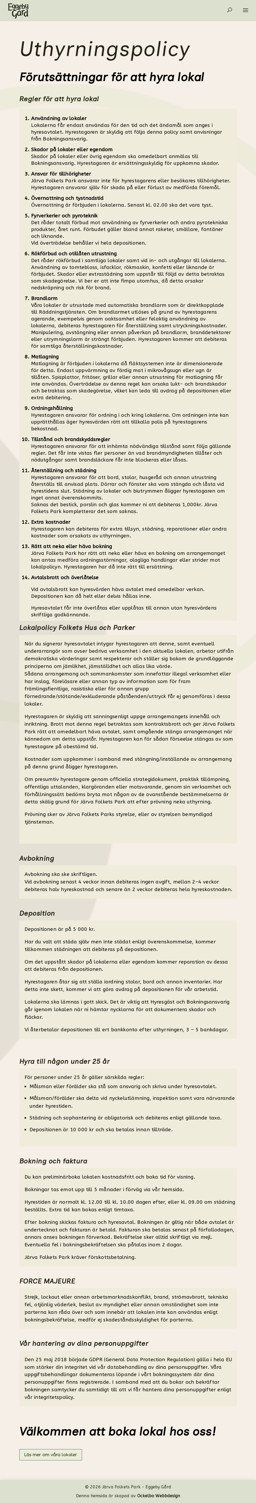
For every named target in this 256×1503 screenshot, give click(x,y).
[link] (15, 10)
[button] (248, 13)
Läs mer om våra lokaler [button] (50, 1454)
